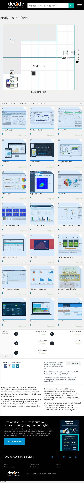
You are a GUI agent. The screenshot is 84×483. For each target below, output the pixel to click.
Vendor (58, 467)
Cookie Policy (34, 467)
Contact (58, 464)
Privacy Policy (34, 464)
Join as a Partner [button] (14, 441)
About (6, 464)
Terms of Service (9, 467)
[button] (6, 366)
